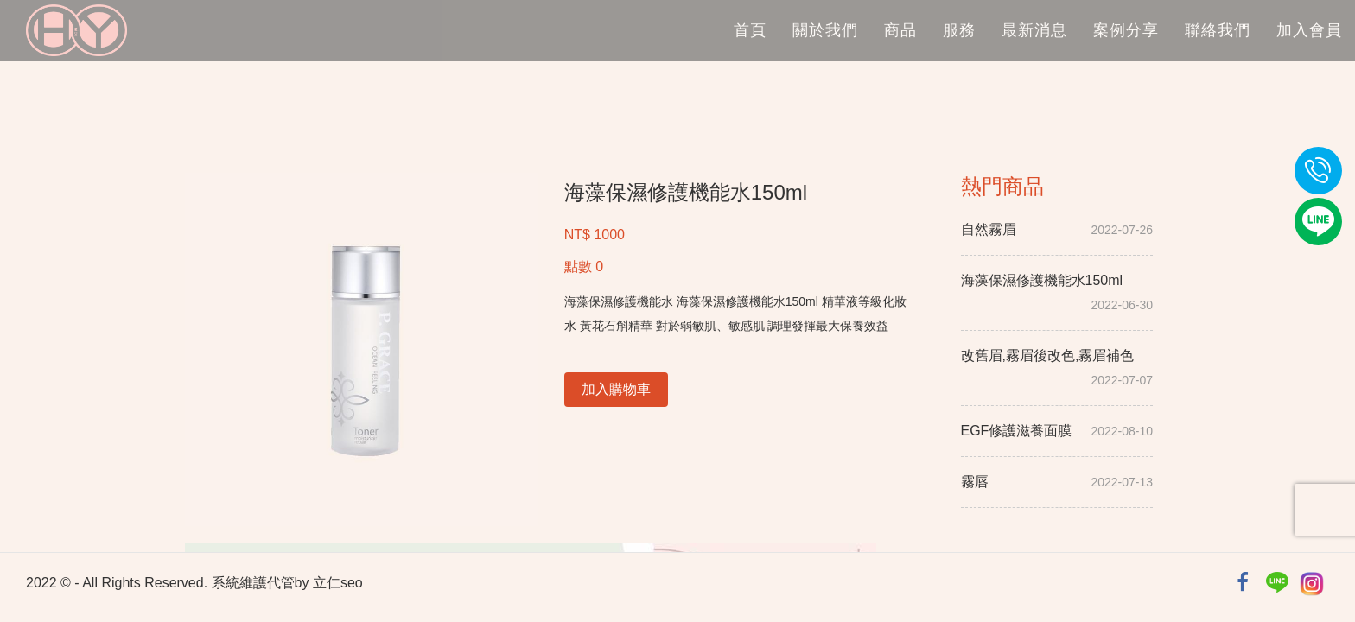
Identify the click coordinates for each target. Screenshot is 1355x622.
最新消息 (1034, 30)
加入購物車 (616, 389)
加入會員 (1309, 30)
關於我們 (825, 30)
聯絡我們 (1217, 30)
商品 (900, 30)
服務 (959, 30)
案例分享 (1126, 30)
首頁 (750, 30)
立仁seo (338, 582)
